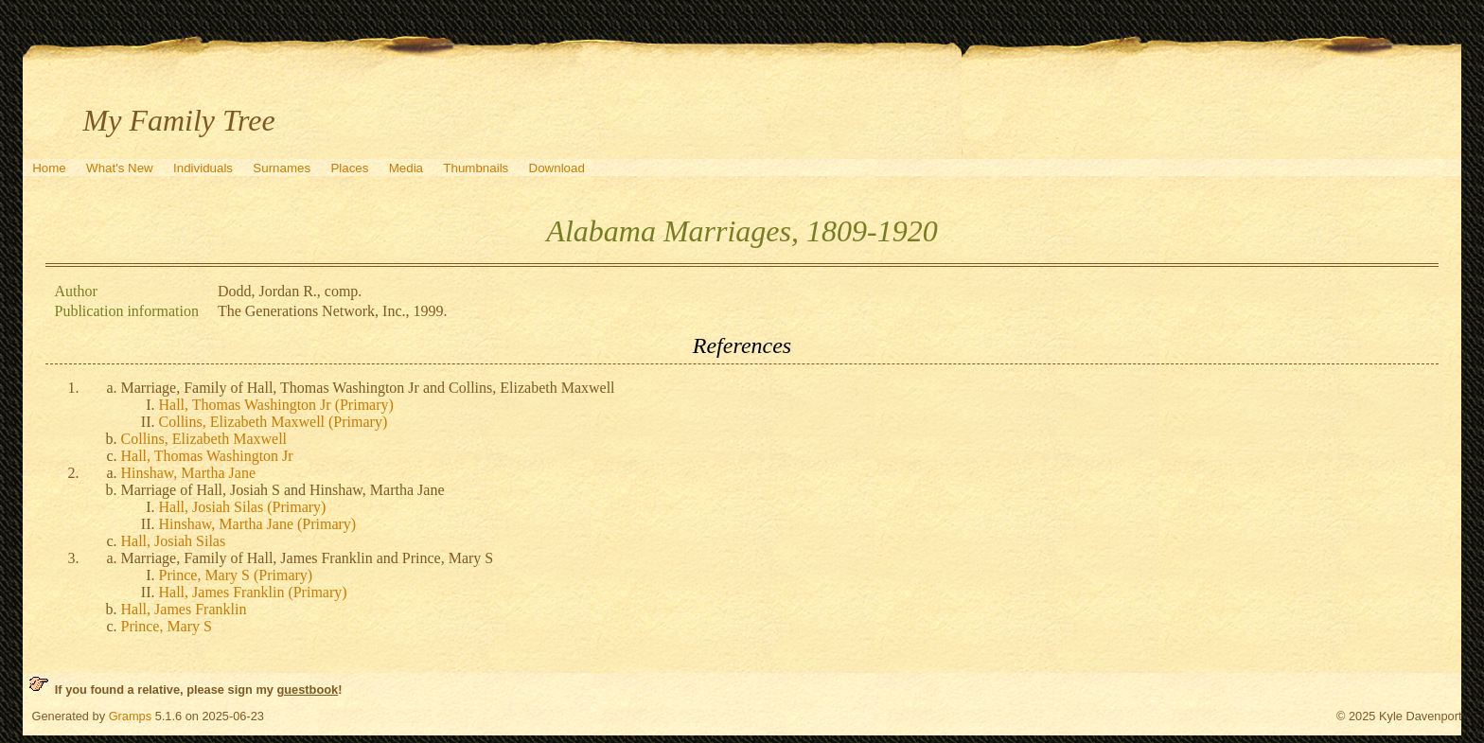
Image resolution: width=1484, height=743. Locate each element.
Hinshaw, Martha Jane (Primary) (258, 524)
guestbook (307, 689)
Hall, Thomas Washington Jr (207, 456)
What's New (119, 168)
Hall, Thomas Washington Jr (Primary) (276, 405)
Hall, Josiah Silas (173, 541)
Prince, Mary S (166, 626)
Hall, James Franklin (184, 609)
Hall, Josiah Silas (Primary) (243, 507)
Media (406, 168)
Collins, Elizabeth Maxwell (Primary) (273, 422)
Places (349, 168)
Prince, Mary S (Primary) (236, 575)
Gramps (130, 716)
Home (49, 168)
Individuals (203, 168)
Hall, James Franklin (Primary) (253, 592)
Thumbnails (475, 168)
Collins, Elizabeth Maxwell (204, 439)
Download (557, 168)
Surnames (281, 168)
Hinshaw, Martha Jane (188, 473)
